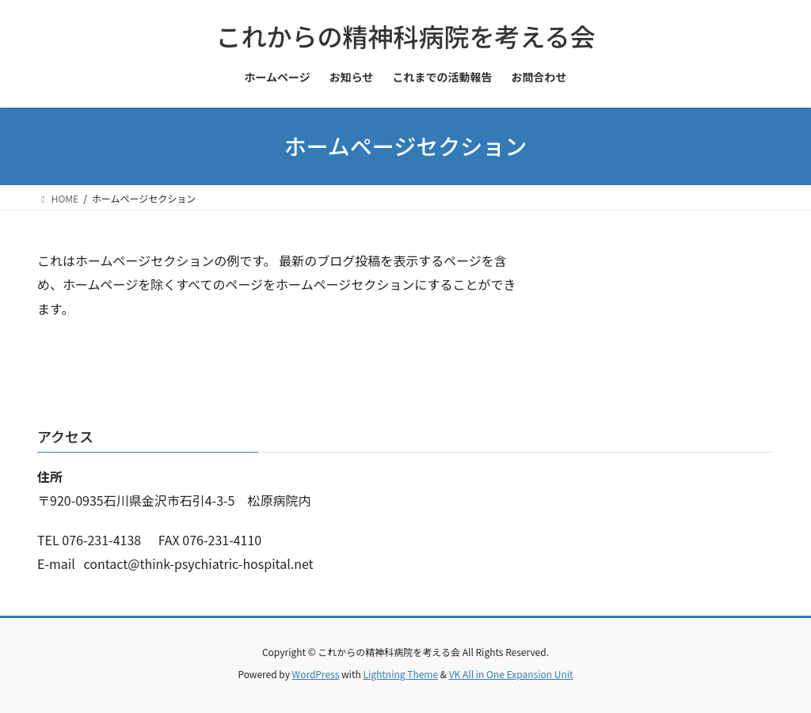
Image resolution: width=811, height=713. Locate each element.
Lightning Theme (400, 674)
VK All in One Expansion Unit (511, 674)
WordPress (316, 674)
